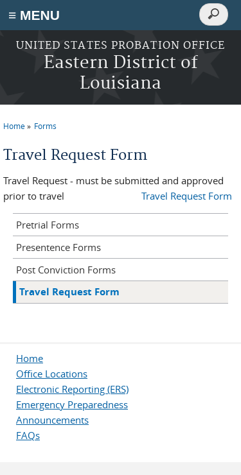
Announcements (52, 419)
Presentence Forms (58, 247)
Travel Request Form (186, 195)
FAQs (28, 435)
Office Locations (51, 373)
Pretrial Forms (47, 224)
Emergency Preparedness (72, 404)
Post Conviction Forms (66, 269)
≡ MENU (34, 15)
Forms (45, 126)
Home (14, 126)
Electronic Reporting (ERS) (72, 389)
